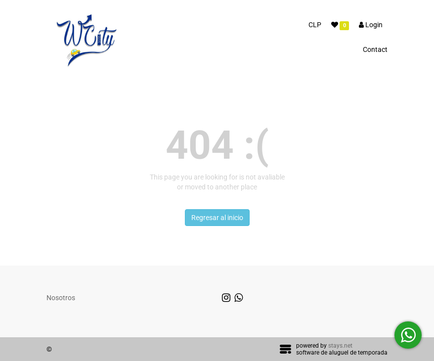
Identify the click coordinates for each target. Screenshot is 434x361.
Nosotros (60, 298)
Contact (375, 49)
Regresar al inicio (217, 218)
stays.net (340, 345)
